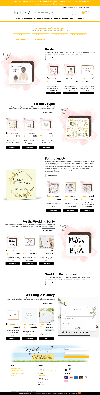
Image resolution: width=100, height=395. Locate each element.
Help (75, 7)
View (46, 338)
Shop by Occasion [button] (28, 19)
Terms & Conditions (22, 391)
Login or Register (67, 7)
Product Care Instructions (18, 373)
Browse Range (52, 58)
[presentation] (47, 78)
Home (18, 19)
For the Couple (40, 35)
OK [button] (79, 393)
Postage (34, 391)
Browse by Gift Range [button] (44, 19)
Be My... (21, 35)
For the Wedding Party (78, 35)
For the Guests (59, 35)
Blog (87, 7)
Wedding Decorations (21, 39)
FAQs (12, 375)
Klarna (29, 391)
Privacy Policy (14, 391)
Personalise (53, 93)
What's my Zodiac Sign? (17, 368)
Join (77, 357)
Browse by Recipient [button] (60, 19)
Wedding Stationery (40, 39)
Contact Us (81, 7)
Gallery (72, 19)
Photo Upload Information (18, 372)
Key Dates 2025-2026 (17, 370)
